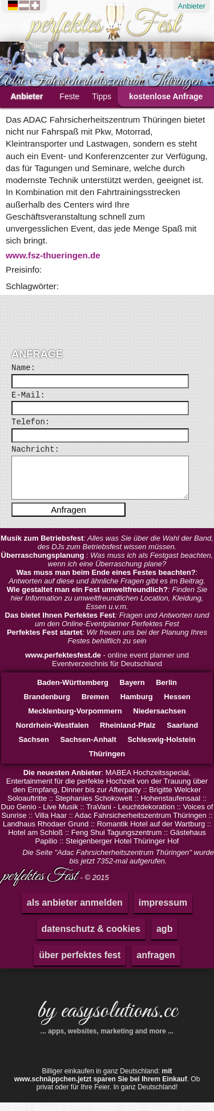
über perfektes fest (79, 963)
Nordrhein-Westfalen (52, 733)
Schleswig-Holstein (161, 748)
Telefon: (30, 422)
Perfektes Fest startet (44, 640)
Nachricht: (35, 449)
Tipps (101, 96)
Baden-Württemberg (72, 691)
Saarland (182, 733)
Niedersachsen (159, 719)
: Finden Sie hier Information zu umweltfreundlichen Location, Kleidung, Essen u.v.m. (107, 606)
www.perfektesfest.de (63, 663)
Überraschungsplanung (44, 563)
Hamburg (136, 705)
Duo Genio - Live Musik (39, 815)
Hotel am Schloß (35, 841)
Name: (23, 367)
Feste (69, 96)
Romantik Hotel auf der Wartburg (151, 832)
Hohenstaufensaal (170, 806)
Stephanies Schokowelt (93, 806)
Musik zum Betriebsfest (42, 546)
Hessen (177, 705)
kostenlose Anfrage (166, 96)
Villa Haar (51, 824)
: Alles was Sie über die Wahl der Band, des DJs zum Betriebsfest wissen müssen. (107, 550)
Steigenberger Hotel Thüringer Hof (122, 849)
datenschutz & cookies (91, 937)
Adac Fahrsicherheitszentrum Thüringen (141, 824)
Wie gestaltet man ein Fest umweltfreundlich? (87, 598)
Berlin (166, 691)
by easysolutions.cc (107, 1024)
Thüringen (107, 762)
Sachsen (33, 748)
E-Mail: (28, 395)
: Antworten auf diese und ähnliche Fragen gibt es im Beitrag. (107, 585)
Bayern (132, 691)
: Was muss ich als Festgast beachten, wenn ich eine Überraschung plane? (107, 568)
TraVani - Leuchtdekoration (130, 815)
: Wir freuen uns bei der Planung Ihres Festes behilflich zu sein (107, 645)
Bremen (95, 705)
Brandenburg (46, 705)
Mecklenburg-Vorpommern (75, 719)
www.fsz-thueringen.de (53, 255)
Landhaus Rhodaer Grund (45, 832)
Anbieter (191, 6)
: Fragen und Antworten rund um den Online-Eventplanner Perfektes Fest (107, 627)
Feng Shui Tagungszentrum (116, 841)
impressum (163, 911)
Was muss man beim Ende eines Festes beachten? (106, 581)
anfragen (155, 963)
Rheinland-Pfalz (128, 733)
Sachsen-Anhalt (88, 748)
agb (164, 937)
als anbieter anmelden (75, 911)
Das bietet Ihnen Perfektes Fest (60, 623)
